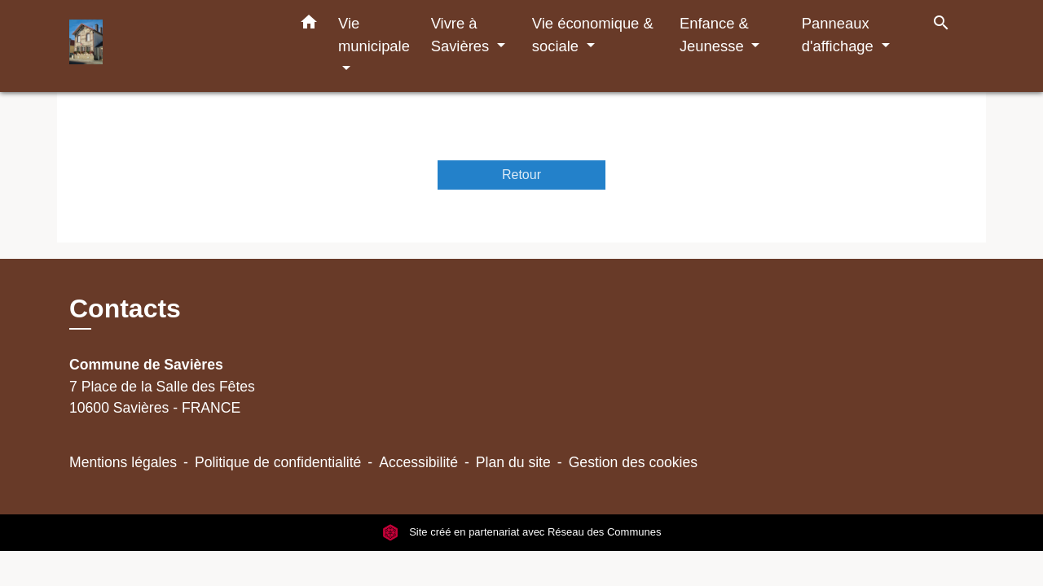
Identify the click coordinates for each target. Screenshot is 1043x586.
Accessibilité (418, 462)
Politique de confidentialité (278, 462)
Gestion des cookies (633, 462)
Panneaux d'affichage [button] (840, 35)
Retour (521, 174)
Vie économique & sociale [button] (593, 35)
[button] (309, 25)
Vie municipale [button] (374, 35)
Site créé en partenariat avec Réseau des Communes (522, 533)
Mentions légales (123, 462)
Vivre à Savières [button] (462, 35)
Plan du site (513, 462)
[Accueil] (171, 46)
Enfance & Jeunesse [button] (714, 35)
